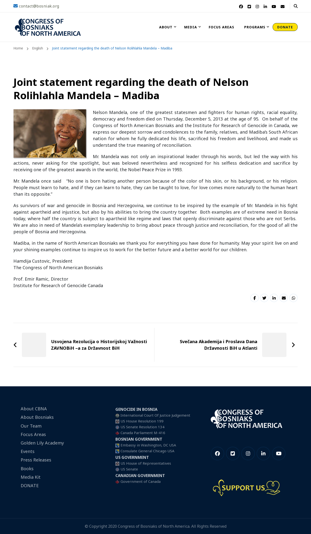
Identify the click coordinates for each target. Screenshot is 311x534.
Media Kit (31, 477)
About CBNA (34, 409)
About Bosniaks (37, 417)
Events (28, 451)
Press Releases (36, 460)
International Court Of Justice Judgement (155, 415)
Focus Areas (221, 27)
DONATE (285, 27)
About (166, 27)
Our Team (31, 426)
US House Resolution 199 (142, 421)
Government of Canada (141, 481)
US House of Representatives (146, 463)
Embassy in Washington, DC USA (148, 445)
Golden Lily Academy (42, 443)
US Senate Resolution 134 (142, 426)
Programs (254, 27)
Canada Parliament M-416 (143, 432)
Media (190, 27)
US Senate (129, 469)
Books (27, 468)
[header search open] (296, 6)
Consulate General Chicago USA (147, 450)
